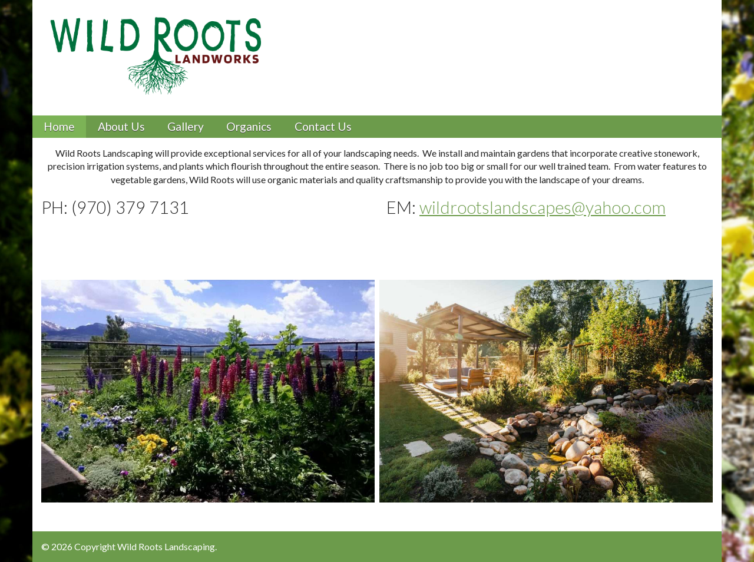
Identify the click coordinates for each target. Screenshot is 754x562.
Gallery (185, 126)
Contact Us (323, 126)
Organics (249, 126)
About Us (121, 126)
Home (59, 126)
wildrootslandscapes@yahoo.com (542, 207)
